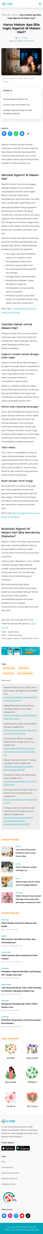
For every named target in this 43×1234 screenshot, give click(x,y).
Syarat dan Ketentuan (10, 1173)
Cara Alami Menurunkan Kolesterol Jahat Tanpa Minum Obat (26, 853)
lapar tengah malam (25, 673)
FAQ (3, 1162)
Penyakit (5, 968)
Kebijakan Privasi (8, 1184)
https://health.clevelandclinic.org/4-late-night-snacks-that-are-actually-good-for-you (20, 751)
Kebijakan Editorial (9, 1179)
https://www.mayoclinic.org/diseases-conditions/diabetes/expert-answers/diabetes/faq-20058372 (18, 821)
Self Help (19, 893)
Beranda (6, 15)
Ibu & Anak (5, 952)
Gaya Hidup (6, 984)
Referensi (6, 680)
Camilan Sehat (8, 673)
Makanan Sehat (8, 668)
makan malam (23, 668)
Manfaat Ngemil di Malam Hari (15, 99)
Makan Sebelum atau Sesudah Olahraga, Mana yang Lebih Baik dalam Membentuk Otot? (28, 899)
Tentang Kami (7, 1167)
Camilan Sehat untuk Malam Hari (16, 105)
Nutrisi (15, 15)
